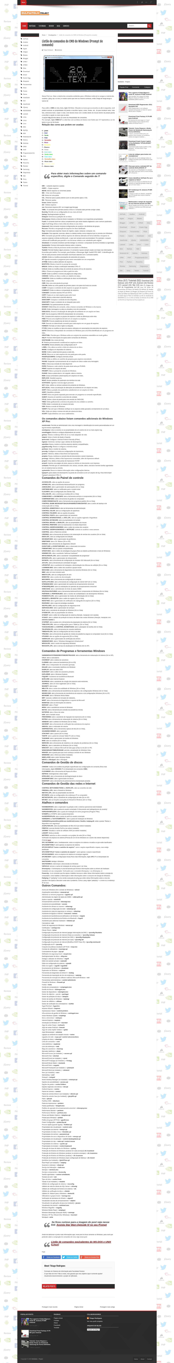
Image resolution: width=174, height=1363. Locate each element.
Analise (25, 42)
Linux (25, 120)
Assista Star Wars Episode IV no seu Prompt (82, 1224)
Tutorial (25, 186)
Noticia (25, 140)
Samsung (26, 169)
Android (25, 45)
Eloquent (26, 81)
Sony (24, 179)
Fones (25, 91)
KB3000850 (27, 110)
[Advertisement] (111, 14)
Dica (58, 26)
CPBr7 (25, 62)
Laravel (25, 114)
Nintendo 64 (27, 137)
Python (25, 159)
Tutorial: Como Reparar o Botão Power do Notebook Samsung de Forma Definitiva (39, 1342)
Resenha (26, 163)
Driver (25, 75)
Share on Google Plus (89, 1257)
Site (24, 176)
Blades (25, 55)
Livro (24, 123)
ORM (24, 146)
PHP (24, 150)
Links (24, 117)
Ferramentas (27, 84)
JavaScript (26, 104)
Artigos (25, 52)
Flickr (25, 88)
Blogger (25, 58)
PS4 (24, 156)
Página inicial (78, 1307)
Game (25, 94)
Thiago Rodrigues (95, 1318)
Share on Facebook (51, 1257)
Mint (24, 127)
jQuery (25, 107)
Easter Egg (26, 78)
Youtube (56, 1327)
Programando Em (29, 153)
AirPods (25, 39)
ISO (24, 101)
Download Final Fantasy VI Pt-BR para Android (40, 1331)
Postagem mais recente (50, 1307)
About (56, 1323)
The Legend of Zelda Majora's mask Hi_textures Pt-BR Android (39, 1320)
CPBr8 (25, 65)
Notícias (32, 26)
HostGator (26, 97)
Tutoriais (42, 26)
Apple (25, 49)
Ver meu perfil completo (95, 1321)
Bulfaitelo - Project (124, 82)
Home (24, 26)
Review (51, 26)
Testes (25, 182)
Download (26, 71)
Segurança (26, 172)
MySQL (25, 130)
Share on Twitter (69, 1257)
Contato (66, 26)
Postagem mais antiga (107, 1307)
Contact (149, 1359)
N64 (24, 133)
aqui (49, 840)
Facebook (57, 1325)
